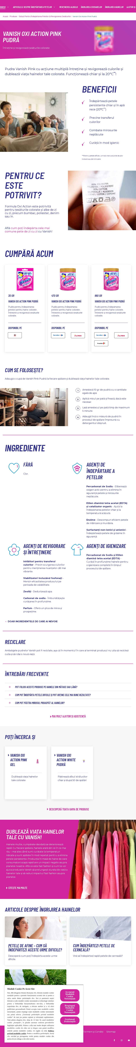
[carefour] (58, 335)
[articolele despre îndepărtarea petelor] (62, 7)
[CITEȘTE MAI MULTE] (17, 888)
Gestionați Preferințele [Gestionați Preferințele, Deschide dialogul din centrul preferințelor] (70, 1020)
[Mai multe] (115, 7)
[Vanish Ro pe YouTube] (129, 1040)
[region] (43, 1014)
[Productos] (27, 7)
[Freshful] (101, 343)
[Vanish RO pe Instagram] (121, 1040)
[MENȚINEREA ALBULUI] (98, 7)
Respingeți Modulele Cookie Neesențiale (69, 1008)
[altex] (121, 335)
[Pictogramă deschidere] (128, 7)
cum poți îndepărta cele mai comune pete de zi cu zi (27, 229)
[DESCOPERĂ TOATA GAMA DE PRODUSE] (68, 809)
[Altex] (78, 335)
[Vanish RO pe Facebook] (114, 1040)
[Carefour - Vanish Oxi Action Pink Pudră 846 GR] (101, 335)
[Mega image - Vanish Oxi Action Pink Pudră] (15, 335)
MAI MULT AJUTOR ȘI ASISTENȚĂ (69, 716)
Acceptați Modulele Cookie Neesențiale (69, 995)
